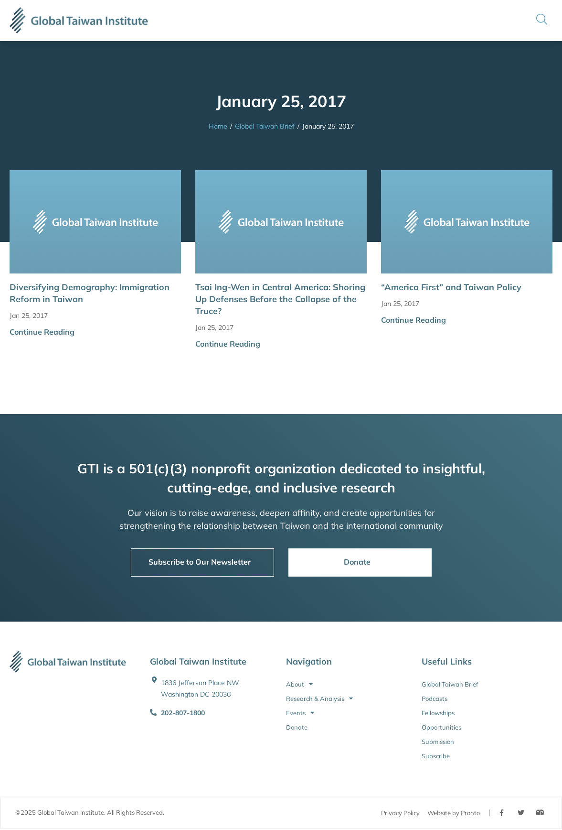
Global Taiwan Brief (265, 126)
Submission (438, 741)
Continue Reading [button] (42, 332)
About (299, 684)
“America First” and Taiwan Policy (451, 287)
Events (300, 713)
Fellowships (438, 713)
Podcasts (434, 698)
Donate (297, 727)
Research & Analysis (319, 698)
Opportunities (441, 727)
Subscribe (436, 756)
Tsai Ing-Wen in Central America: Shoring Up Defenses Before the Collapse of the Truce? (280, 299)
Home (218, 126)
